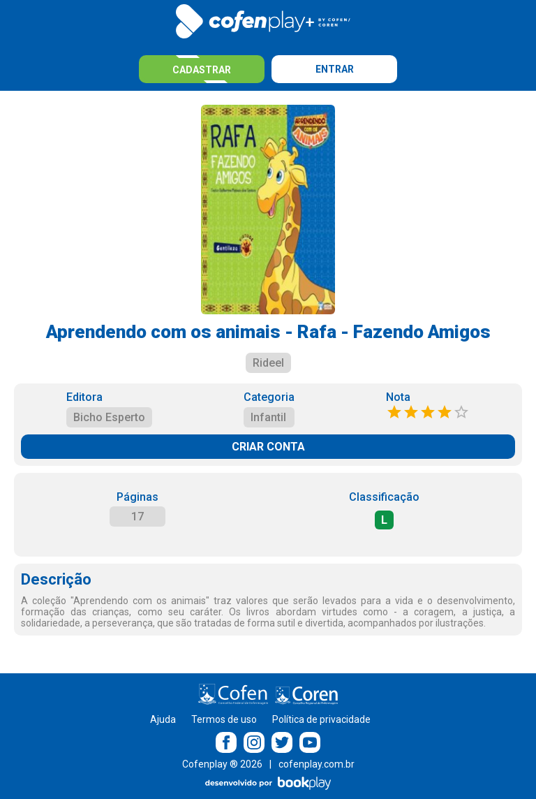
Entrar (334, 69)
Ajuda (163, 719)
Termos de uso (224, 719)
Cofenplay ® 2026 (222, 764)
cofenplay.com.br (316, 764)
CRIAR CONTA (268, 446)
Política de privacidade (321, 719)
